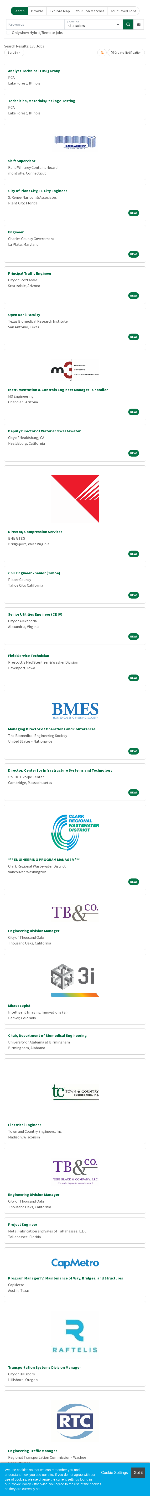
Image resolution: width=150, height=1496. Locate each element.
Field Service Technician (28, 655)
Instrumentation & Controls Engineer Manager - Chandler (58, 389)
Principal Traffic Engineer (30, 273)
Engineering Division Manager (33, 930)
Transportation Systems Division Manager (44, 1367)
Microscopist (19, 1005)
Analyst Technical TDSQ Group (34, 70)
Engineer (16, 232)
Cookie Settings (114, 1473)
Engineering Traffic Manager (32, 1450)
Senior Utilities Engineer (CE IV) (35, 614)
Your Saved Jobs (123, 11)
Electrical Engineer (24, 1124)
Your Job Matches (90, 11)
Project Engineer (22, 1224)
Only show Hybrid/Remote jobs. (37, 32)
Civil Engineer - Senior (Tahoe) (34, 573)
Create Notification (126, 52)
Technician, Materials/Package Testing (41, 100)
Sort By (13, 52)
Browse (37, 11)
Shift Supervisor (21, 160)
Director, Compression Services (35, 531)
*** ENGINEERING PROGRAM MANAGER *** (44, 859)
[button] (138, 24)
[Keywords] (35, 24)
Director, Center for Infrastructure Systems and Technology (60, 770)
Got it (138, 1473)
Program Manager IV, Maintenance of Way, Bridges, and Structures (65, 1278)
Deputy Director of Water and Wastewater (44, 431)
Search (19, 11)
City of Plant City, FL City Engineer (37, 190)
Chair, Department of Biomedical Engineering (47, 1035)
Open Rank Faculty (24, 314)
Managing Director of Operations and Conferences (52, 729)
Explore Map (60, 11)
